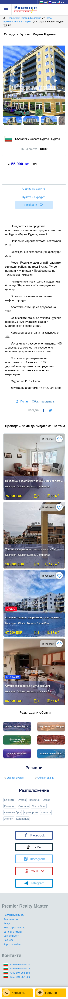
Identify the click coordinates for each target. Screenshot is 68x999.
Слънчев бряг (12, 812)
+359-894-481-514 (20, 968)
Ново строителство (14, 927)
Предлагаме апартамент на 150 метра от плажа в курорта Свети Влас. (34, 481)
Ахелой (8, 818)
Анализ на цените (34, 188)
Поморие (9, 806)
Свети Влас (39, 806)
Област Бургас (13, 777)
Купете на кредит (34, 197)
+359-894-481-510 (20, 964)
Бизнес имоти (11, 935)
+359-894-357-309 (20, 977)
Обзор (46, 799)
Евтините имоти (13, 931)
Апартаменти (11, 919)
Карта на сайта (12, 944)
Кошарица (22, 818)
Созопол (23, 806)
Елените (9, 799)
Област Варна (44, 777)
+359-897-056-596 (20, 972)
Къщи (7, 923)
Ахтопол (46, 812)
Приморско (31, 812)
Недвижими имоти (14, 915)
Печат (24, 401)
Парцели (8, 940)
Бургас (22, 799)
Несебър (34, 799)
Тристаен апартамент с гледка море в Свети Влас (34, 549)
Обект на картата (43, 401)
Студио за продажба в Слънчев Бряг (27, 685)
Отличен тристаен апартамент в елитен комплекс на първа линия (34, 617)
